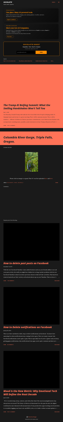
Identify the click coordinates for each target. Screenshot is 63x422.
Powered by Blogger (31, 416)
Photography (10, 182)
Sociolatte (7, 2)
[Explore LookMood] (31, 15)
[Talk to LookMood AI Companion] (31, 31)
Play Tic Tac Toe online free (9, 61)
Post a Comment (11, 125)
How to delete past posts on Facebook (26, 263)
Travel (15, 182)
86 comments (10, 344)
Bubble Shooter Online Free (41, 61)
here (46, 178)
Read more (57, 280)
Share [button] (4, 125)
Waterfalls (20, 182)
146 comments (10, 280)
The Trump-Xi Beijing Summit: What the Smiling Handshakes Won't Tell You (26, 106)
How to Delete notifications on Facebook (27, 327)
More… (52, 61)
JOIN (41, 52)
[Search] (53, 2)
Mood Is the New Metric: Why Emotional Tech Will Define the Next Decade (30, 392)
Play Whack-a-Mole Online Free (25, 61)
